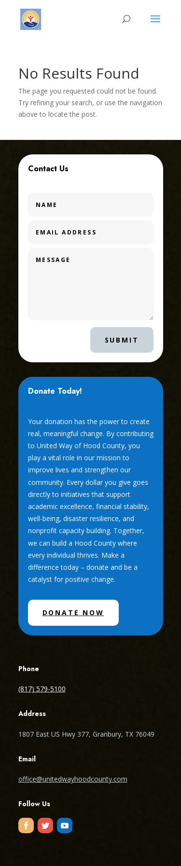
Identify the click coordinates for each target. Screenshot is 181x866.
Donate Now (73, 612)
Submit (122, 339)
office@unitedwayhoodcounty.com (72, 779)
